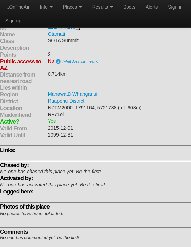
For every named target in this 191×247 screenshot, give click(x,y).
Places (72, 7)
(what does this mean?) (80, 61)
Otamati (56, 34)
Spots (129, 7)
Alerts (152, 7)
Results (102, 7)
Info (46, 7)
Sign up (13, 20)
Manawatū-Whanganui (72, 94)
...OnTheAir (17, 7)
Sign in (175, 7)
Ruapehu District (66, 101)
